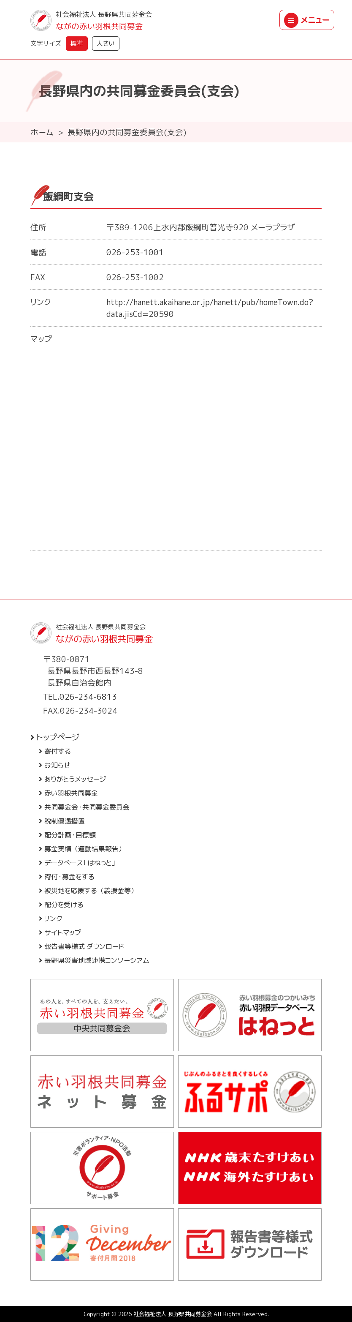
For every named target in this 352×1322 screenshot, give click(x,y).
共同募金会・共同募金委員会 (84, 807)
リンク (50, 918)
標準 (76, 43)
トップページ (54, 737)
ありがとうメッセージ (72, 779)
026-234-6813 (88, 696)
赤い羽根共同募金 (68, 793)
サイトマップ (60, 932)
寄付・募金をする (67, 876)
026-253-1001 (135, 252)
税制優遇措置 (62, 821)
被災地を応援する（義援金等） (88, 890)
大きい (106, 43)
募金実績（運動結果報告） (82, 848)
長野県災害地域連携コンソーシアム (94, 960)
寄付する (55, 751)
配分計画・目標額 (67, 835)
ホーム (42, 132)
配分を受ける (61, 904)
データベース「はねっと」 (77, 862)
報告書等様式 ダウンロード (81, 946)
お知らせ (54, 765)
